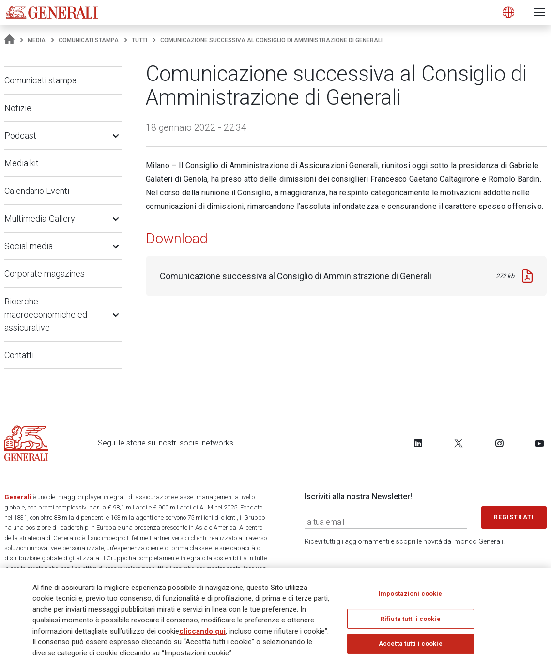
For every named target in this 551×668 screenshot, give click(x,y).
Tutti (139, 40)
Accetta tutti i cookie (411, 647)
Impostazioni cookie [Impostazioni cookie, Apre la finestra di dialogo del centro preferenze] (410, 597)
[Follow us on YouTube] (539, 443)
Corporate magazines (44, 274)
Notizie (17, 108)
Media (37, 40)
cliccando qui (202, 634)
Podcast (20, 135)
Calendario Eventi (36, 191)
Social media (28, 246)
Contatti (19, 355)
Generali (17, 497)
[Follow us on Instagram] (499, 443)
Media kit (21, 163)
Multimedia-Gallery (39, 218)
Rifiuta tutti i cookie (411, 622)
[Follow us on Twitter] (458, 443)
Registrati (514, 517)
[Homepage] (9, 40)
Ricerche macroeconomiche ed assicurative (45, 314)
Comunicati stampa (89, 40)
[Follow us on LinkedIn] (418, 443)
